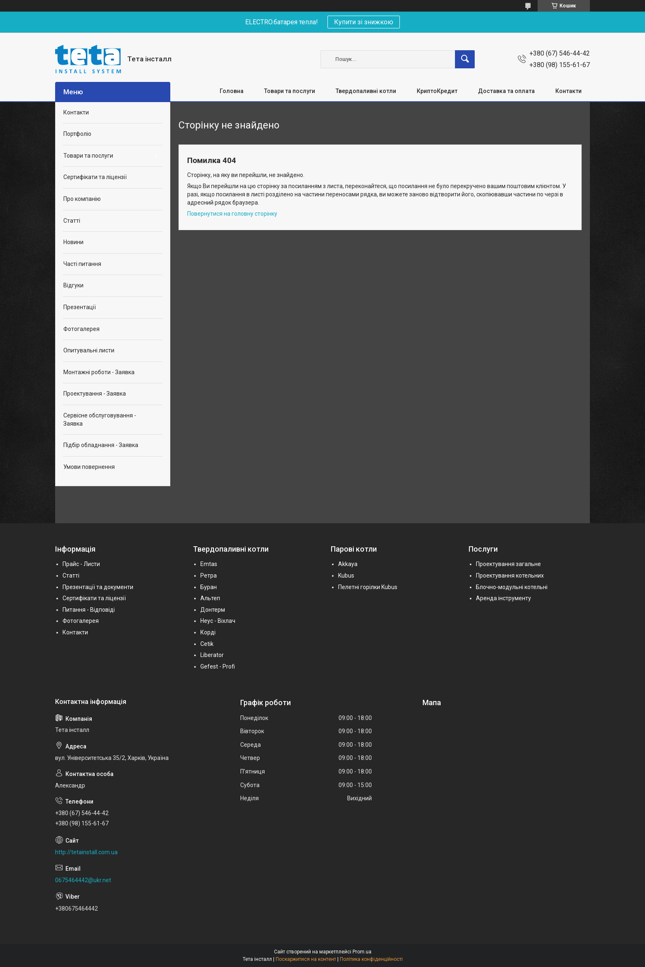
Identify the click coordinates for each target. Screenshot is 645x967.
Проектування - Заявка (94, 393)
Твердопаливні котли (366, 91)
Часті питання (82, 264)
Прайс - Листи (81, 564)
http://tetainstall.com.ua (86, 852)
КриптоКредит (437, 91)
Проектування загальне (508, 564)
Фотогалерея (81, 329)
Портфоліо (77, 133)
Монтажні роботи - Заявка (99, 372)
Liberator (212, 655)
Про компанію (82, 199)
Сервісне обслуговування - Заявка (99, 419)
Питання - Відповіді (89, 609)
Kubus (346, 575)
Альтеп (210, 598)
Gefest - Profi (217, 666)
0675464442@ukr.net (83, 880)
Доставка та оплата (506, 91)
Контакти (568, 91)
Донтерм (212, 609)
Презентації (79, 307)
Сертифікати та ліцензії (95, 177)
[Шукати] (465, 59)
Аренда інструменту (503, 598)
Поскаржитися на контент (306, 959)
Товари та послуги (289, 91)
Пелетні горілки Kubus (367, 587)
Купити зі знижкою (363, 22)
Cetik (206, 644)
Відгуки (73, 285)
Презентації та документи (98, 587)
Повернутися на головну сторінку (232, 213)
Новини (73, 242)
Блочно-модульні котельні (512, 587)
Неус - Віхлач (217, 620)
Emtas (208, 564)
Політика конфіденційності (371, 959)
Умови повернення (89, 467)
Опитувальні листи (88, 350)
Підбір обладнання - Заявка (100, 445)
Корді (208, 632)
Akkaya (347, 564)
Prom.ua (362, 952)
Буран (208, 587)
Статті (71, 220)
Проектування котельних (510, 575)
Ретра (208, 575)
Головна (232, 91)
